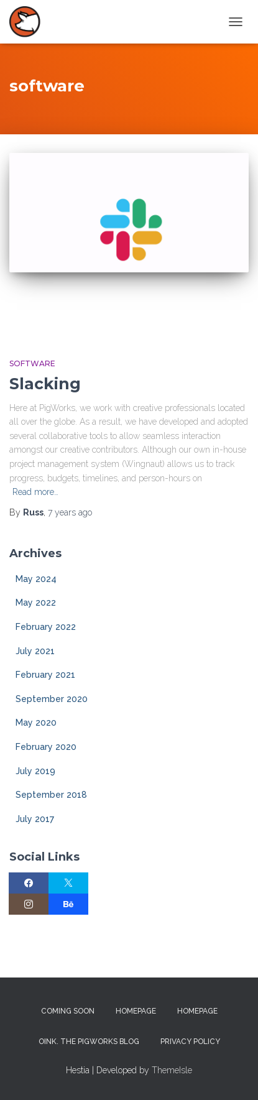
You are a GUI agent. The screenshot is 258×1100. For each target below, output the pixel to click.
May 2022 (36, 603)
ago (70, 512)
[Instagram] (28, 904)
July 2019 (35, 771)
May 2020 (36, 723)
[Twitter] (68, 883)
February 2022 (46, 627)
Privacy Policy (190, 1041)
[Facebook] (28, 883)
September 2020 (52, 699)
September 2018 (51, 795)
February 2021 (45, 675)
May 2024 (36, 579)
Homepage (136, 1011)
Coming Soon (67, 1011)
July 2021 (35, 651)
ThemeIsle (172, 1070)
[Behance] (68, 904)
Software (32, 363)
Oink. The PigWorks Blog (89, 1041)
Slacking (45, 383)
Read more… (35, 492)
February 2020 (46, 747)
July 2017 (35, 819)
